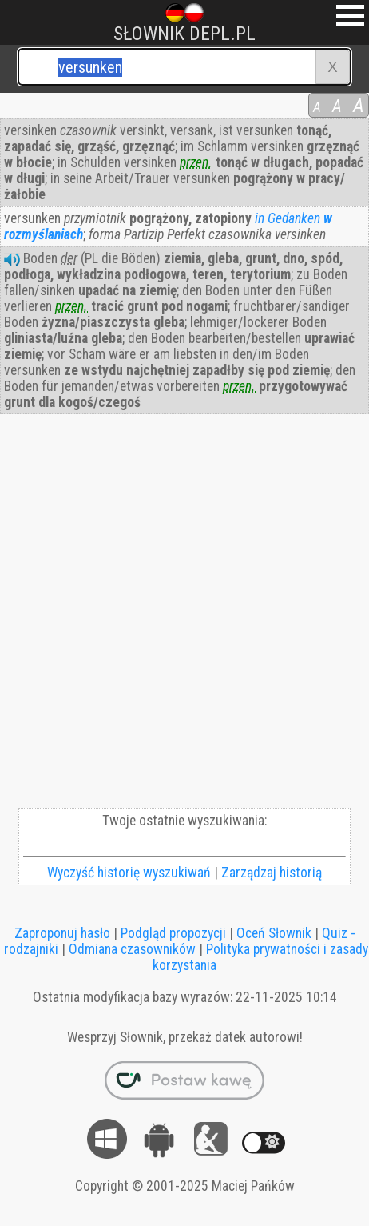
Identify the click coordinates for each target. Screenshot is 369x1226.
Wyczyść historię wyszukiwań (129, 873)
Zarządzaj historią (271, 873)
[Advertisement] (184, 615)
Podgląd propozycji (173, 933)
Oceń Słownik (273, 933)
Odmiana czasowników (132, 949)
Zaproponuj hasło (62, 933)
